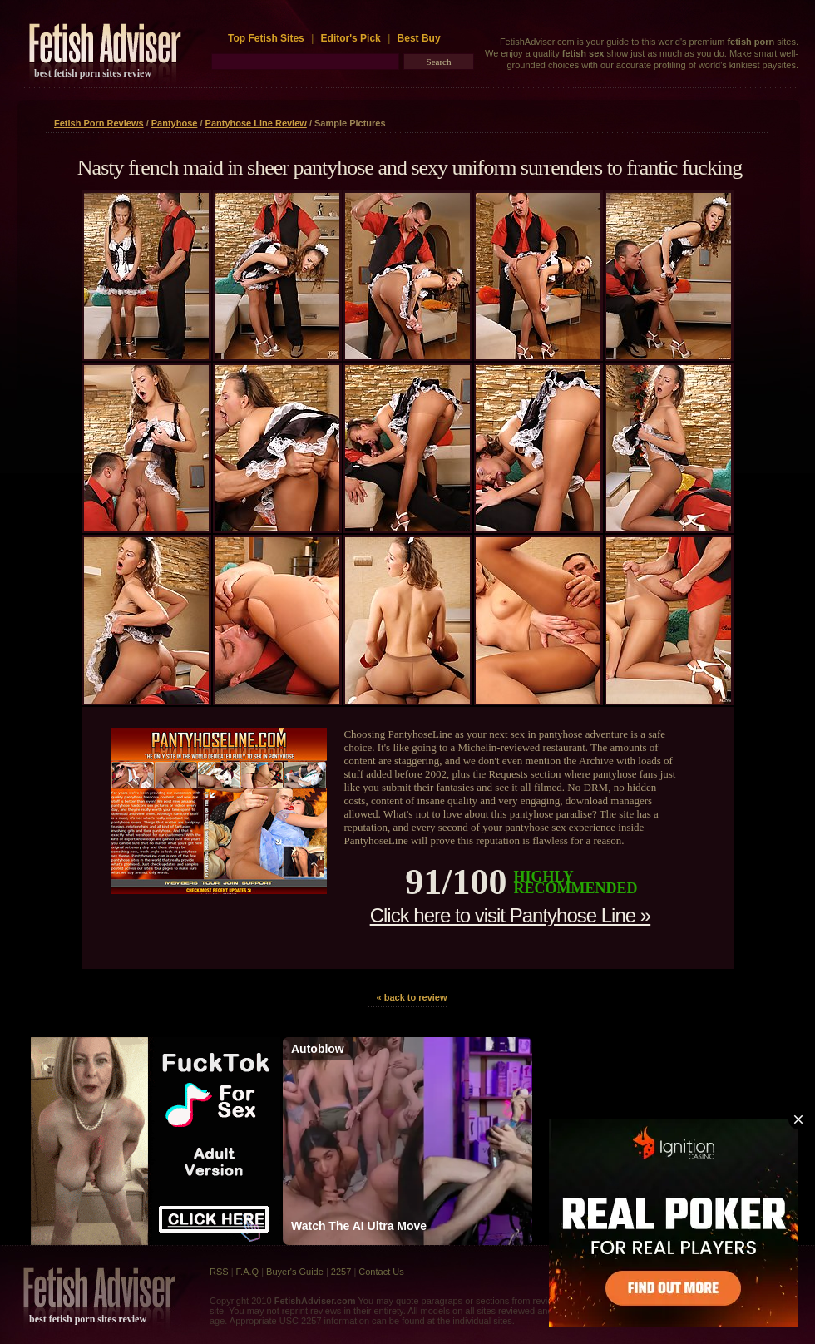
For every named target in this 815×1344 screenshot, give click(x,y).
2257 (341, 1272)
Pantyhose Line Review (256, 123)
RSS (219, 1272)
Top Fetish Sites (267, 38)
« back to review (412, 997)
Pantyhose (174, 123)
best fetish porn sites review (92, 73)
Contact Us (380, 1272)
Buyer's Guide (295, 1272)
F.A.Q (247, 1272)
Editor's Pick (351, 38)
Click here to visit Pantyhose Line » (510, 915)
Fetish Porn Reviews (99, 123)
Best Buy (419, 38)
